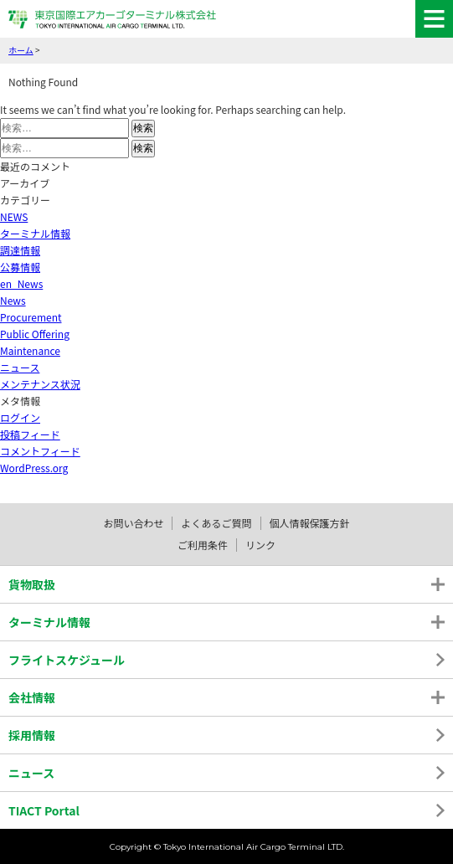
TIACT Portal (44, 810)
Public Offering (34, 334)
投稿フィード (30, 434)
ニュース (19, 367)
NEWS (14, 216)
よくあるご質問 (216, 523)
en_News (21, 283)
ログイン (20, 417)
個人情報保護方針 (310, 523)
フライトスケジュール (66, 659)
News (13, 300)
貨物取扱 (31, 584)
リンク (260, 544)
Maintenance (30, 350)
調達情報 (20, 250)
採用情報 (31, 735)
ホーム (20, 50)
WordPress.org (34, 467)
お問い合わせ (133, 523)
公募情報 (20, 267)
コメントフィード (40, 451)
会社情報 (31, 697)
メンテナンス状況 (40, 384)
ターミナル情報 (35, 233)
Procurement (31, 317)
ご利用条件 (203, 544)
